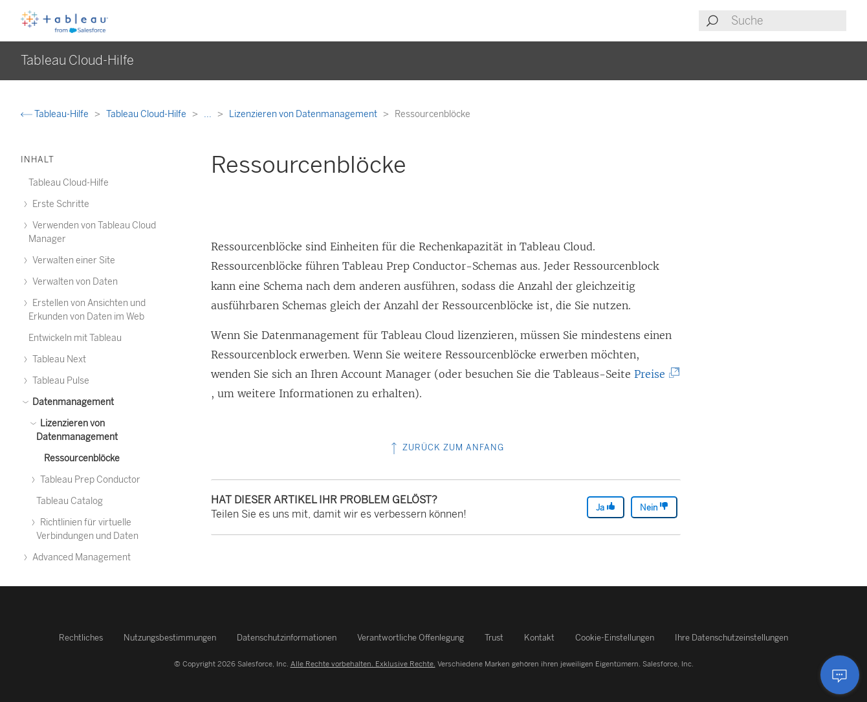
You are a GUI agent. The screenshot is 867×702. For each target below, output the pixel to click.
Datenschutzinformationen (286, 637)
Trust (494, 637)
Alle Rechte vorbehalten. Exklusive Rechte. (363, 663)
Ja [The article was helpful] (605, 506)
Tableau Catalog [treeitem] (69, 501)
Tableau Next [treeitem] (57, 359)
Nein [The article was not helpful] (654, 506)
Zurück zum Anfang (446, 447)
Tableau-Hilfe (56, 114)
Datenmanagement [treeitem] (71, 402)
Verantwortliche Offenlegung (410, 637)
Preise (654, 373)
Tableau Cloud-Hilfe (147, 114)
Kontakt (539, 637)
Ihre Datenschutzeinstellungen (731, 637)
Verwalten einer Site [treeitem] (71, 260)
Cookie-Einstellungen (614, 637)
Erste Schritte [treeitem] (58, 204)
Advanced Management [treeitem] (79, 557)
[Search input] (788, 21)
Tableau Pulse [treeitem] (58, 380)
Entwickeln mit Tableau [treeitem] (75, 338)
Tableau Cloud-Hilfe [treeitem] (68, 182)
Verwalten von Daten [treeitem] (73, 281)
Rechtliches (81, 637)
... (209, 114)
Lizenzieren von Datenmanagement (304, 114)
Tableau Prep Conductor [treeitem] (88, 479)
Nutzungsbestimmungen (170, 637)
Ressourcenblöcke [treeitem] (82, 458)
